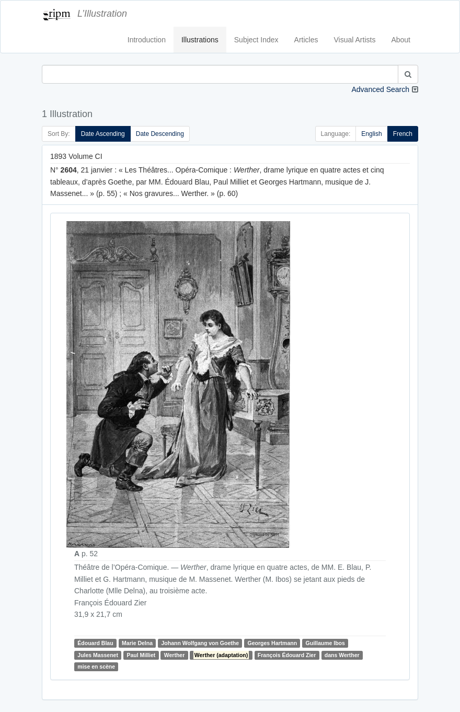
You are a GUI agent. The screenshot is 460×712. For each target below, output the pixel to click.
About (400, 40)
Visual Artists (355, 40)
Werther (174, 655)
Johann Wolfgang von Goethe (200, 643)
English (371, 133)
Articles (306, 40)
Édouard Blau (95, 643)
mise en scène (96, 666)
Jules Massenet (97, 655)
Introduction (147, 40)
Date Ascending (103, 133)
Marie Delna (137, 643)
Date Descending (160, 133)
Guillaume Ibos (325, 643)
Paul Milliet (140, 655)
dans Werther (342, 655)
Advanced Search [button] (380, 89)
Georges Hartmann (272, 643)
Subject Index (256, 40)
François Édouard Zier (287, 655)
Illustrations (199, 40)
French (402, 133)
